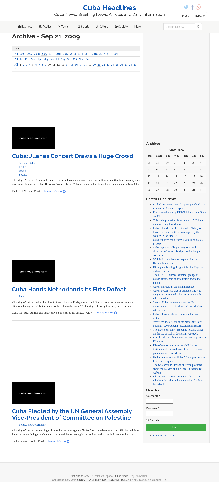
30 (15, 68)
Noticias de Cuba (80, 475)
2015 (87, 53)
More (138, 26)
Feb (27, 59)
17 (80, 64)
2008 (37, 53)
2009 (44, 53)
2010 (51, 53)
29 (135, 64)
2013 (73, 53)
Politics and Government (32, 424)
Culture (102, 26)
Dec (87, 59)
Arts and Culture (28, 163)
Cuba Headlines (109, 7)
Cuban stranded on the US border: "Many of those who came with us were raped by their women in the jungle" (177, 232)
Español (200, 15)
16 (76, 64)
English (185, 15)
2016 (95, 53)
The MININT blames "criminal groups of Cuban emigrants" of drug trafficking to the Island (177, 278)
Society (121, 26)
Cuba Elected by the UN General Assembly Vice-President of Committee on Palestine (72, 414)
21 (99, 64)
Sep (69, 59)
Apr (39, 59)
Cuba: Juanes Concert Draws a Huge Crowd (72, 155)
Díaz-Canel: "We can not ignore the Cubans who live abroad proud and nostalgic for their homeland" (178, 380)
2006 (22, 53)
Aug (63, 59)
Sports (83, 26)
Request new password (165, 435)
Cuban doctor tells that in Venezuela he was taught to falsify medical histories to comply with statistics (177, 294)
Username (153, 395)
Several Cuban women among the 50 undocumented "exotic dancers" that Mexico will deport (177, 306)
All (16, 53)
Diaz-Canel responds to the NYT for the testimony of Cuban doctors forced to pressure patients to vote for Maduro (178, 349)
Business (25, 26)
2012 (66, 53)
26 (121, 64)
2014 (80, 53)
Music (22, 170)
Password (153, 408)
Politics (45, 26)
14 (67, 64)
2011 (58, 53)
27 (126, 64)
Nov (81, 59)
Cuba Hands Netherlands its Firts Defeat (69, 289)
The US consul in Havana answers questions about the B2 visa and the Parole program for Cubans (177, 368)
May (45, 59)
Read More (55, 191)
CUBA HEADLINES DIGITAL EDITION (101, 479)
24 (112, 64)
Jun (52, 59)
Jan (21, 59)
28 (130, 64)
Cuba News (121, 475)
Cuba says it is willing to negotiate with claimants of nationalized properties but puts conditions (177, 251)
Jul (57, 59)
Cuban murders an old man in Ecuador (174, 286)
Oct (75, 59)
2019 (116, 53)
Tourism (64, 26)
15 (71, 64)
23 (108, 64)
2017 (102, 53)
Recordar (153, 420)
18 (85, 64)
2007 (29, 53)
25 (116, 64)
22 (103, 64)
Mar (33, 59)
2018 (109, 53)
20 (94, 64)
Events (22, 166)
